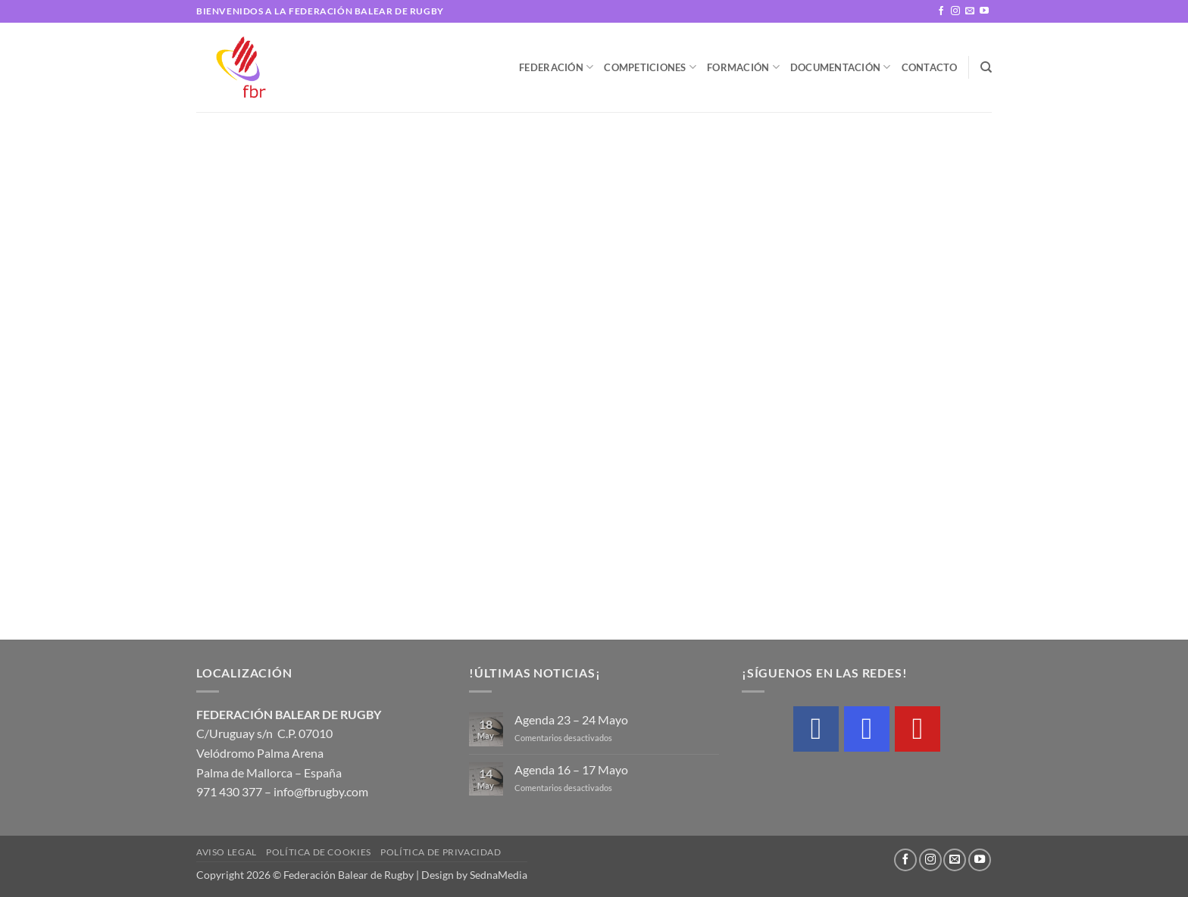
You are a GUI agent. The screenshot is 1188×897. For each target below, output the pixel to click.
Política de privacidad (440, 852)
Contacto (930, 67)
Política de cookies (318, 852)
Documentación (840, 67)
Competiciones (650, 67)
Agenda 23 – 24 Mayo (571, 719)
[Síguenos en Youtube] (984, 11)
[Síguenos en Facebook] (941, 11)
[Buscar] (986, 67)
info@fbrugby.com (321, 791)
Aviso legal (226, 852)
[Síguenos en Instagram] (955, 11)
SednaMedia (498, 874)
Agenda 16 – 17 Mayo (571, 769)
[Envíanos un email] (969, 11)
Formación (743, 67)
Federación (556, 67)
